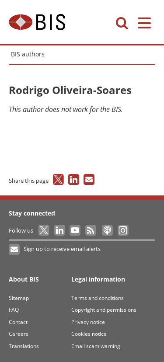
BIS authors (28, 54)
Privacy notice (88, 322)
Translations (24, 346)
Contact (18, 322)
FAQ (14, 309)
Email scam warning (95, 346)
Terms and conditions (97, 298)
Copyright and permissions (103, 309)
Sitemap (19, 298)
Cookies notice (89, 334)
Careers (18, 334)
